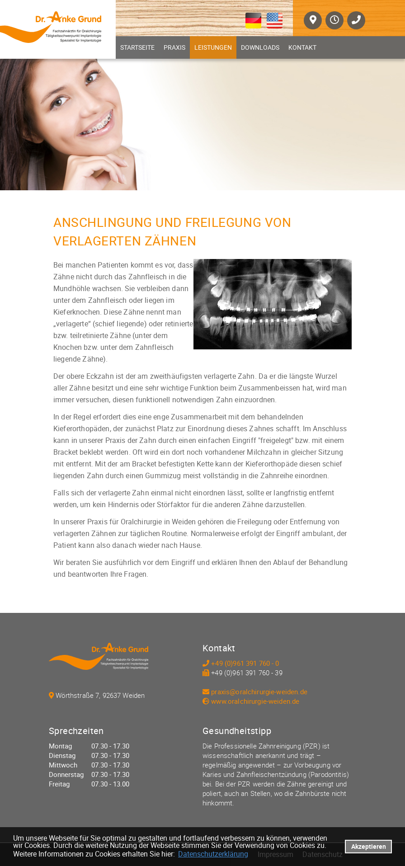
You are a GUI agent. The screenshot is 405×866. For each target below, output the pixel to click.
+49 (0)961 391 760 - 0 (245, 663)
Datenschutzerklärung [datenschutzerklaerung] (213, 854)
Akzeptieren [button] (368, 846)
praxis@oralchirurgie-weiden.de (259, 691)
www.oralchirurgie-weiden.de (255, 701)
